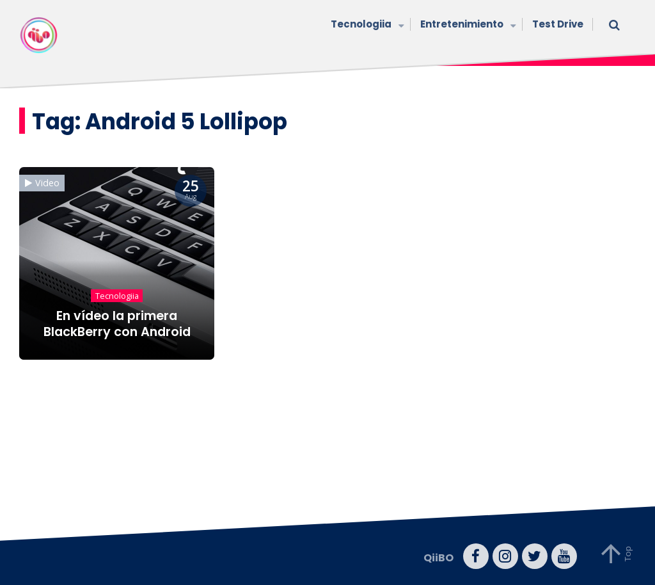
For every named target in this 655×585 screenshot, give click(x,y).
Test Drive (557, 24)
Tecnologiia (366, 25)
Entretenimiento (466, 25)
